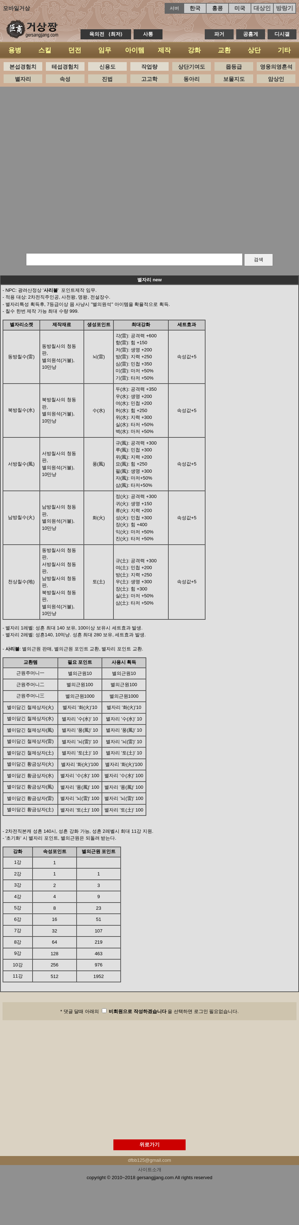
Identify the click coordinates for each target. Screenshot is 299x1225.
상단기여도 (191, 67)
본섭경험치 (22, 67)
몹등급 (234, 67)
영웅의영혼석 (276, 67)
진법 (107, 79)
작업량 (149, 67)
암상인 (276, 79)
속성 (65, 79)
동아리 (191, 79)
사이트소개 (149, 1169)
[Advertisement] (147, 168)
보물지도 (234, 79)
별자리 (23, 79)
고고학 (149, 79)
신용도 (107, 67)
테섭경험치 (65, 67)
